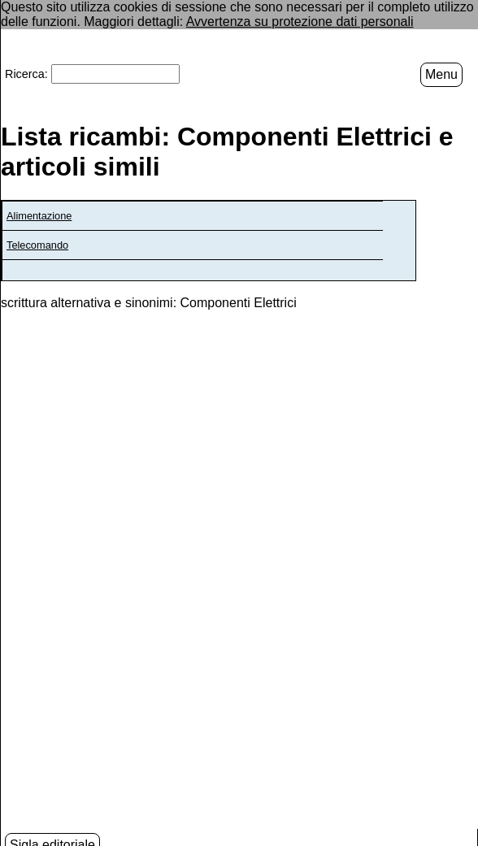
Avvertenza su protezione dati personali (300, 21)
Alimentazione (39, 215)
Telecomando (37, 244)
